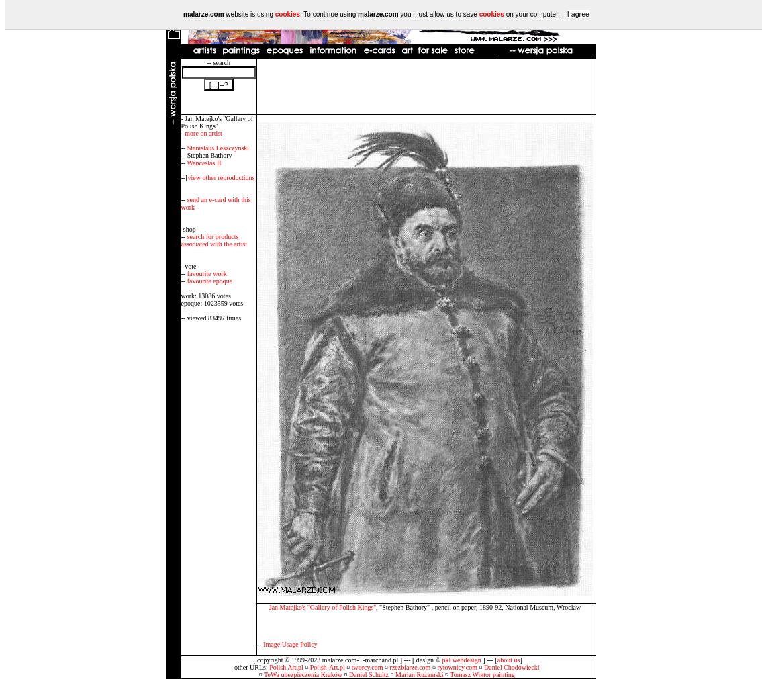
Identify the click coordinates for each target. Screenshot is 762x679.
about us (508, 660)
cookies (287, 14)
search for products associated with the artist (214, 240)
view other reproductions (221, 177)
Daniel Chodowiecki (511, 667)
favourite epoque (209, 281)
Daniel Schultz (369, 674)
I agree (578, 14)
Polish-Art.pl (327, 667)
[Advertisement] (425, 86)
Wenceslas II (204, 163)
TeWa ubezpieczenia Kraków (303, 674)
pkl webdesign (461, 660)
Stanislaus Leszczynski (218, 148)
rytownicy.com (457, 667)
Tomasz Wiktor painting (482, 674)
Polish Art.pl (286, 667)
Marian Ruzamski (419, 674)
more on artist (203, 133)
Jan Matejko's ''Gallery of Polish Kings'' (322, 607)
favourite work (207, 273)
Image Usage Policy (290, 644)
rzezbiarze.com (410, 667)
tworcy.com (367, 667)
